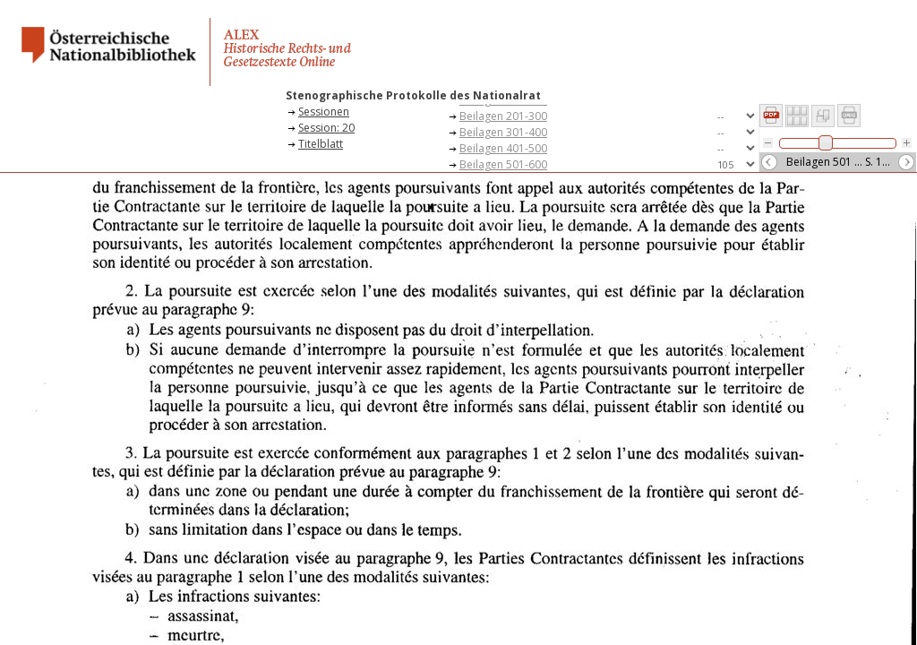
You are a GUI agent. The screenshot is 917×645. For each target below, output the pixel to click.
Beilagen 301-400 (503, 132)
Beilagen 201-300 (503, 116)
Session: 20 (326, 127)
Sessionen (323, 111)
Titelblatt (320, 143)
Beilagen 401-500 (503, 148)
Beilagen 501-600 (503, 164)
